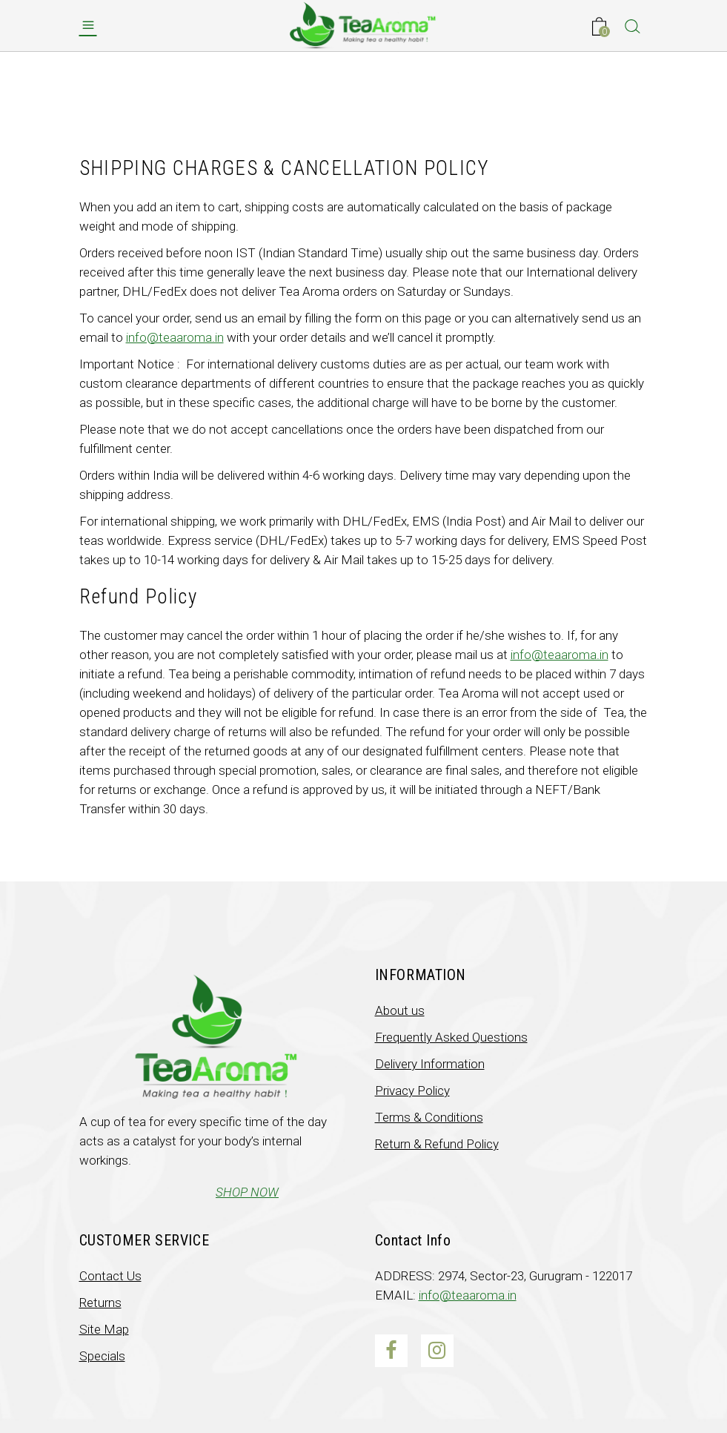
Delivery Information (430, 1063)
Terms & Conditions (429, 1117)
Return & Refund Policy (437, 1143)
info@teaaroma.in (175, 337)
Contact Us (110, 1275)
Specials (102, 1355)
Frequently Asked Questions (451, 1037)
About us (400, 1010)
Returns (100, 1302)
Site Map (104, 1329)
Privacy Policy (412, 1090)
